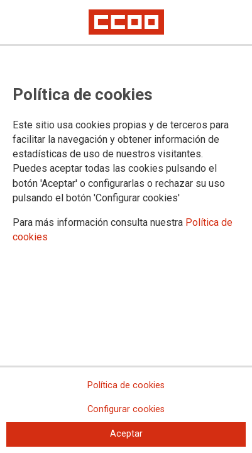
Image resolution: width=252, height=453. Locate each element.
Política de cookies (126, 385)
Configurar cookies (126, 409)
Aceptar (126, 433)
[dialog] (126, 226)
